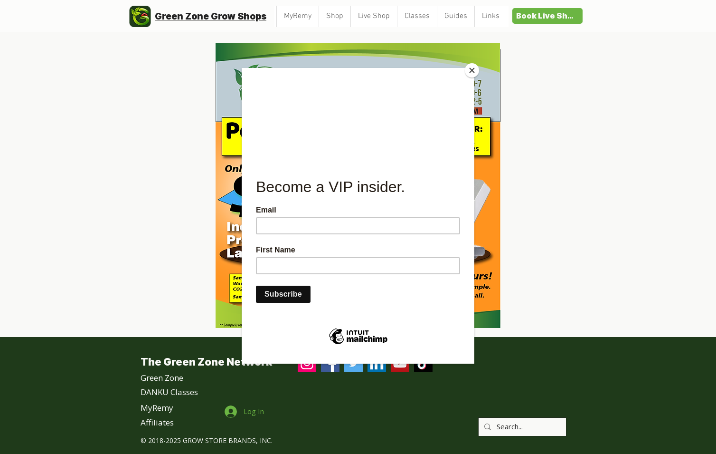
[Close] (472, 70)
